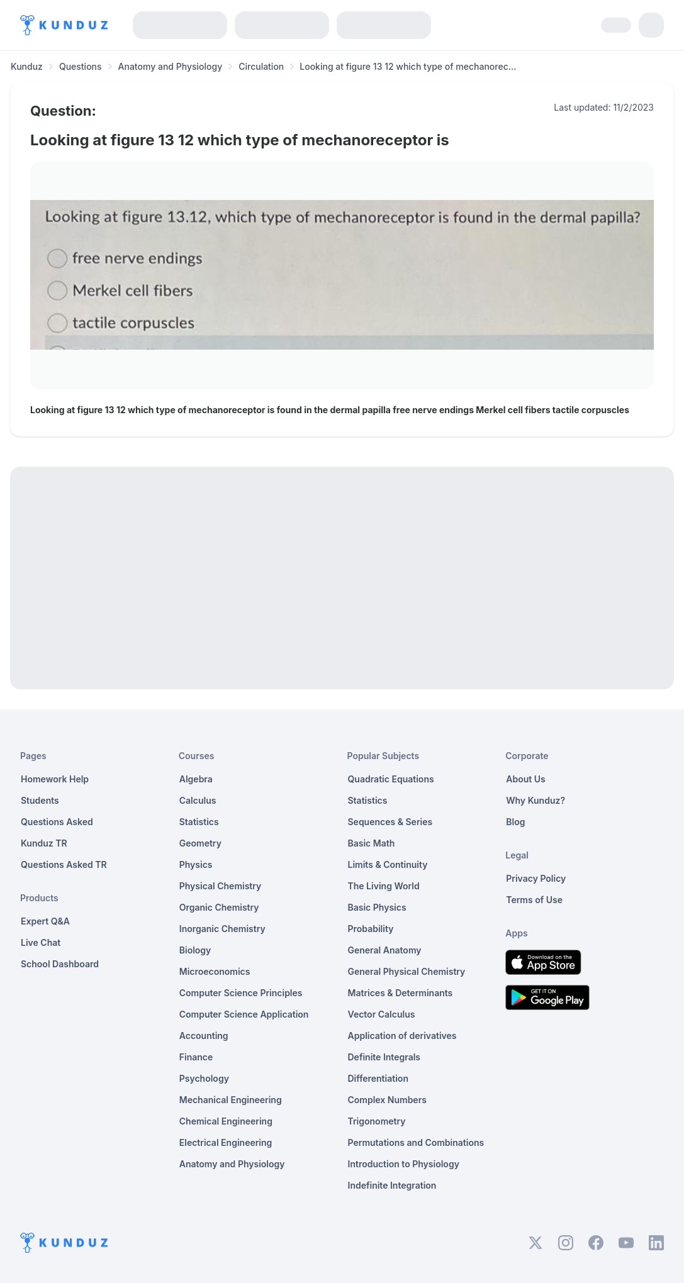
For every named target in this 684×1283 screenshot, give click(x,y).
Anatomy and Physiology (170, 66)
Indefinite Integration (392, 1185)
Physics (196, 864)
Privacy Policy (536, 878)
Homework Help (55, 779)
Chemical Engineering (225, 1121)
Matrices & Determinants (400, 992)
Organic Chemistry (219, 907)
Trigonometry (377, 1121)
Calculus (197, 800)
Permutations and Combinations (416, 1142)
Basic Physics (377, 907)
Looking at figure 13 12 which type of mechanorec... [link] (408, 66)
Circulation (261, 66)
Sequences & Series (390, 821)
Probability (371, 928)
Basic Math (371, 843)
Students (40, 800)
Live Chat (40, 942)
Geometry (200, 843)
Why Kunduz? (535, 800)
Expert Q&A (45, 921)
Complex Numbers (387, 1099)
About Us (525, 779)
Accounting (203, 1035)
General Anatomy (385, 950)
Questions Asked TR (64, 864)
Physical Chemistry (220, 885)
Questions (80, 66)
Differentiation (378, 1078)
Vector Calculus (381, 1014)
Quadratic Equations (391, 779)
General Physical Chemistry (407, 971)
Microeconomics (214, 971)
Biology (195, 950)
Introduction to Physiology (403, 1163)
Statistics (199, 821)
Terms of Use (534, 899)
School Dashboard (60, 963)
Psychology (204, 1078)
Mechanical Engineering (230, 1099)
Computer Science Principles (241, 992)
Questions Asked (57, 821)
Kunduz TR (44, 843)
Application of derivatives (402, 1035)
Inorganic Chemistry (222, 928)
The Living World (384, 885)
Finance (196, 1057)
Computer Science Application (244, 1014)
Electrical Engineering (225, 1142)
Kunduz (27, 66)
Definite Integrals (384, 1057)
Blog (515, 821)
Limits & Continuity (388, 864)
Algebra (196, 779)
